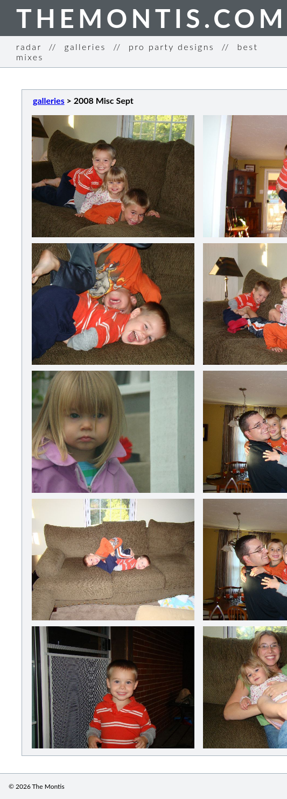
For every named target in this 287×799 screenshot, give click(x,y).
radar (28, 46)
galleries (85, 46)
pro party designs (171, 46)
